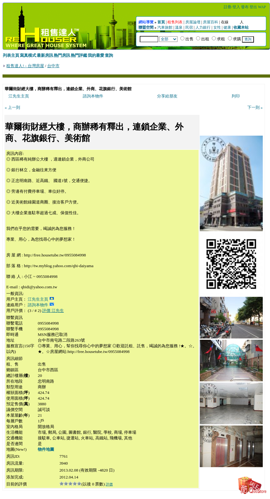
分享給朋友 (167, 96)
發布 (245, 7)
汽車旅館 (164, 27)
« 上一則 (12, 107)
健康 (227, 27)
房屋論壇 (192, 22)
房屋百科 (210, 22)
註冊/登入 (232, 7)
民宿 (189, 27)
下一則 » (255, 107)
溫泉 (179, 27)
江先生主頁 (18, 96)
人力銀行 (203, 27)
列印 (236, 96)
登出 (253, 7)
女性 (217, 27)
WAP (262, 7)
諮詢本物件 (93, 96)
